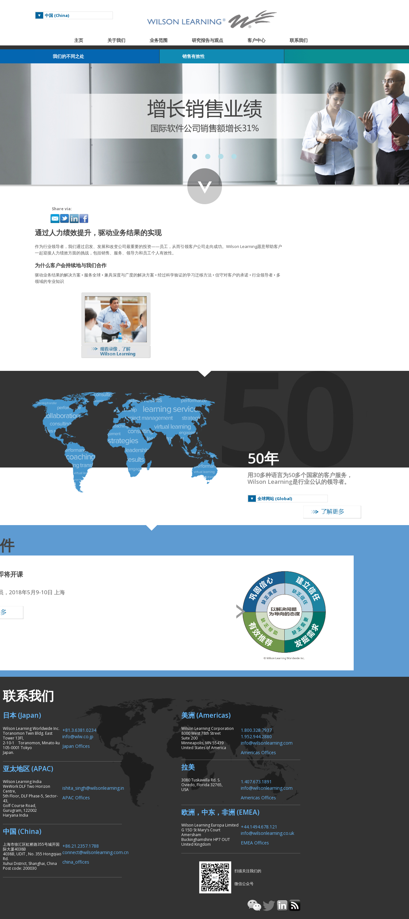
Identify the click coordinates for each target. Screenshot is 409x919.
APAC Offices (120, 749)
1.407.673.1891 (318, 733)
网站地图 (333, 879)
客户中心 (266, 40)
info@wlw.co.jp (121, 688)
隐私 (299, 879)
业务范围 (168, 40)
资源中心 (356, 879)
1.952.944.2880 (318, 688)
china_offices (119, 804)
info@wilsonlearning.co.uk (329, 785)
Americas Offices (320, 704)
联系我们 (309, 40)
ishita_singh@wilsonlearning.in (137, 740)
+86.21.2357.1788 (124, 788)
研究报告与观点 (217, 40)
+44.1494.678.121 (321, 778)
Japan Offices (120, 697)
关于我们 (126, 40)
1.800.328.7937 (318, 681)
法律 (314, 879)
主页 (88, 40)
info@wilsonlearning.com (329, 694)
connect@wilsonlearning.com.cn (139, 794)
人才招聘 (281, 879)
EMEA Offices (317, 794)
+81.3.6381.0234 (123, 681)
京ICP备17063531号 (347, 887)
